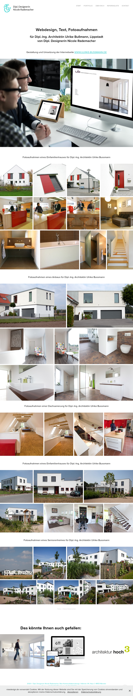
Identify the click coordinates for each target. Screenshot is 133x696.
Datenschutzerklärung (91, 691)
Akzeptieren (72, 691)
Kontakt (125, 6)
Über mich (100, 6)
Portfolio (88, 6)
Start (78, 6)
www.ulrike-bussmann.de (90, 52)
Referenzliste (113, 6)
